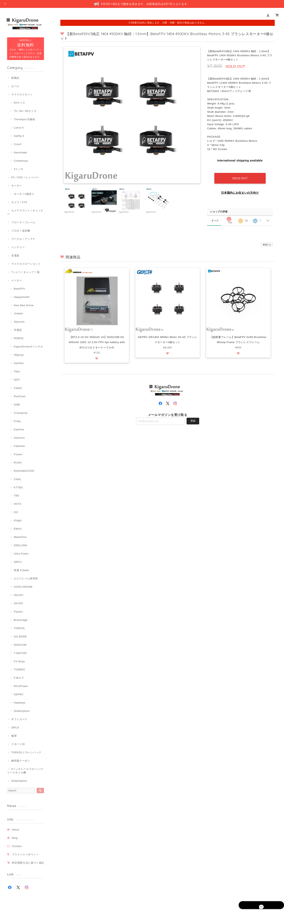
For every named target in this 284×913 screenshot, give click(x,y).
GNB (17, 404)
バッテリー (18, 247)
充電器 (15, 255)
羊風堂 (18, 329)
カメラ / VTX (19, 202)
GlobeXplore (22, 710)
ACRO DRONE (23, 586)
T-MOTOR (20, 653)
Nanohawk (20, 152)
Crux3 (17, 144)
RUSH (18, 462)
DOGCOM (20, 644)
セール (15, 86)
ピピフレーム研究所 (26, 578)
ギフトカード (19, 719)
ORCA (18, 561)
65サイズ (19, 102)
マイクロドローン (22, 94)
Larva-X (19, 127)
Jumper (18, 313)
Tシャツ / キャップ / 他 (25, 272)
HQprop (19, 354)
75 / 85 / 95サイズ (25, 111)
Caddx (18, 388)
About (15, 829)
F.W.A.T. (19, 677)
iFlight (18, 520)
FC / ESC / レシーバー (25, 177)
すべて (215, 216)
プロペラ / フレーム (23, 222)
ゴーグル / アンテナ (23, 238)
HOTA (17, 503)
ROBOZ (19, 338)
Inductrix (19, 437)
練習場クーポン (20, 760)
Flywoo (18, 611)
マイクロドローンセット (26, 263)
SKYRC (18, 603)
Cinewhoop (21, 160)
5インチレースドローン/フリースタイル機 (25, 771)
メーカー (16, 280)
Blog (15, 837)
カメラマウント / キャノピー (25, 212)
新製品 (15, 77)
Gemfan (19, 363)
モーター (16, 185)
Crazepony (20, 412)
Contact (17, 846)
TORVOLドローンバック (26, 752)
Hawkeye (19, 702)
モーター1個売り (24, 193)
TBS (16, 495)
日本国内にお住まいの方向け (240, 188)
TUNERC (19, 669)
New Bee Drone (24, 305)
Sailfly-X (19, 135)
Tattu (17, 371)
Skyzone (19, 321)
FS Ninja (19, 661)
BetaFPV (19, 288)
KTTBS (18, 487)
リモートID (18, 744)
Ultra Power (21, 553)
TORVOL (19, 628)
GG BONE (20, 636)
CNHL (17, 479)
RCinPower (21, 686)
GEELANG (20, 545)
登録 (192, 416)
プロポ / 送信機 (20, 230)
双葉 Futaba (21, 570)
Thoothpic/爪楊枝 (24, 119)
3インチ (18, 169)
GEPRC (19, 694)
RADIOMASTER (24, 470)
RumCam (19, 396)
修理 (14, 735)
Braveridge (21, 619)
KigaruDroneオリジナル (28, 346)
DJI (16, 512)
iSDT (17, 379)
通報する (267, 240)
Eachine (19, 429)
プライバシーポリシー (25, 854)
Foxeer (18, 454)
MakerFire (20, 537)
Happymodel (22, 297)
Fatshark (19, 446)
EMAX (18, 528)
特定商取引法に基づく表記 (28, 862)
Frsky (17, 421)
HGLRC (18, 595)
